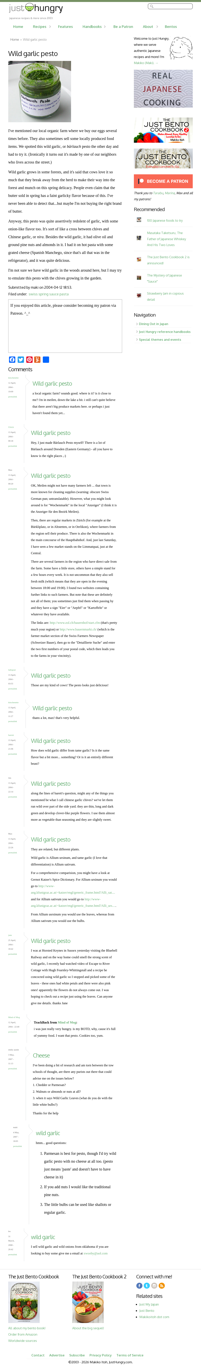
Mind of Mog (14, 1017)
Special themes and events (160, 339)
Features (65, 26)
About (148, 26)
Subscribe (77, 1355)
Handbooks (92, 26)
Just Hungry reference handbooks (165, 332)
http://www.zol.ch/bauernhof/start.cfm (75, 623)
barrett (11, 735)
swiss (33, 294)
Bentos (171, 26)
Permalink (12, 396)
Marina (170, 193)
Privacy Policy (101, 1355)
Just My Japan (149, 1304)
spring (43, 294)
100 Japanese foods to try (165, 220)
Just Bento (146, 1310)
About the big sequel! (88, 1328)
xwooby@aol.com (96, 1253)
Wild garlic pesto (52, 383)
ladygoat (12, 670)
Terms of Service (129, 1355)
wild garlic (48, 1133)
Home (18, 26)
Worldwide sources (22, 1341)
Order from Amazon (22, 1334)
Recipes (39, 26)
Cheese (41, 1055)
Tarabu (158, 193)
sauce (54, 294)
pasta (64, 294)
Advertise (57, 1355)
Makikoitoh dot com (154, 1317)
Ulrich (11, 427)
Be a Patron (123, 26)
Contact (38, 1355)
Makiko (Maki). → (146, 63)
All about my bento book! (26, 1328)
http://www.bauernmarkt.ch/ (78, 629)
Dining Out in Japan (153, 324)
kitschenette (13, 378)
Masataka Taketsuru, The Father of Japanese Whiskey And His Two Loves (166, 239)
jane (10, 935)
